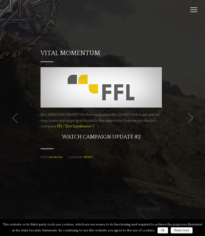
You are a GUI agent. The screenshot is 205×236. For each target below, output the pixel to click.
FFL (59, 126)
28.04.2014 (55, 157)
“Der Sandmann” (78, 126)
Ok (163, 230)
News (88, 157)
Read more (181, 230)
